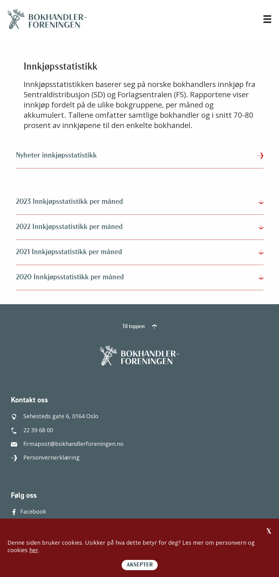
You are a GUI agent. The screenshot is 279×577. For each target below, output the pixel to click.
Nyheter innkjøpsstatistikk (139, 155)
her (33, 550)
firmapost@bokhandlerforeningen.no (67, 443)
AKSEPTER (140, 565)
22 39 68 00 (32, 430)
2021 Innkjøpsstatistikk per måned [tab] (69, 252)
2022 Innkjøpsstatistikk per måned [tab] (69, 227)
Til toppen (139, 327)
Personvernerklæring (45, 457)
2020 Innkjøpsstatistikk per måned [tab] (70, 277)
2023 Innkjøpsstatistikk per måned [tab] (69, 202)
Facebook (28, 511)
